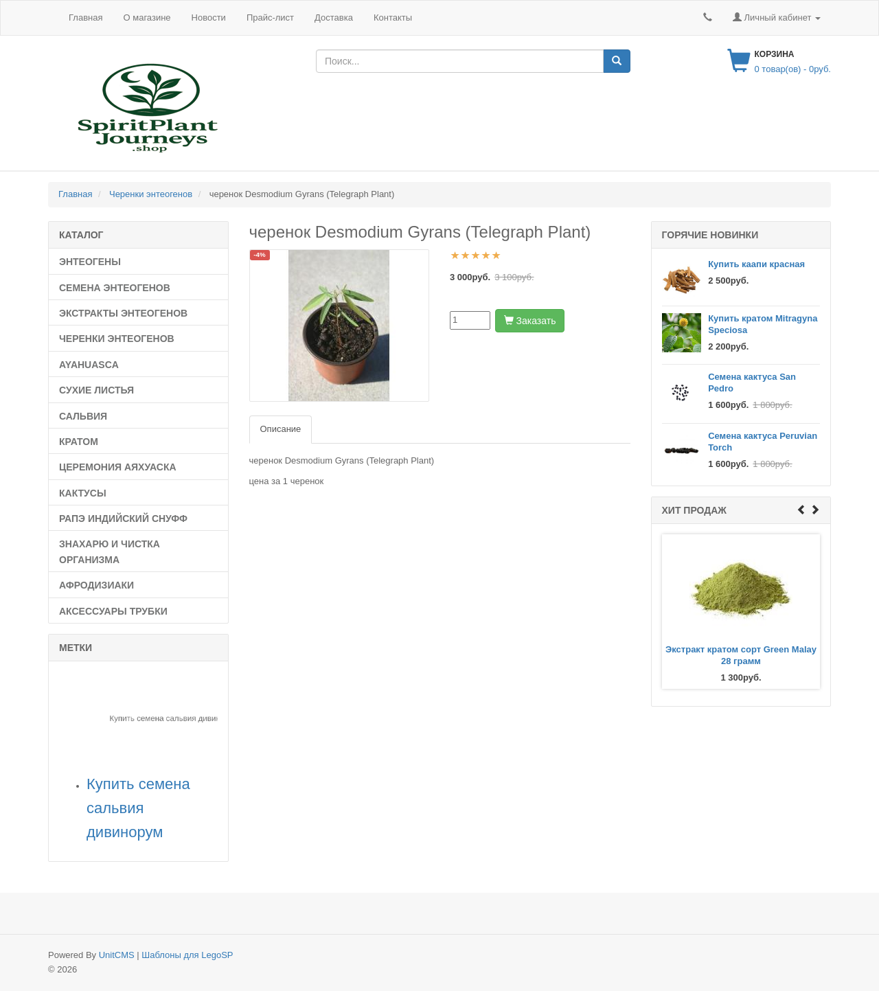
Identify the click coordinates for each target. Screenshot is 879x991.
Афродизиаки (96, 585)
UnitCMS (117, 955)
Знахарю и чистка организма (109, 551)
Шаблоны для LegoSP (187, 955)
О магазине (146, 17)
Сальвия (83, 416)
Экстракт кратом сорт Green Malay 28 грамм (741, 655)
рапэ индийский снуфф (123, 518)
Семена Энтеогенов (114, 287)
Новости (209, 17)
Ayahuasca (89, 364)
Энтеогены (90, 261)
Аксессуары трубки (113, 611)
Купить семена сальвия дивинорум (138, 808)
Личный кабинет (777, 17)
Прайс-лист (270, 17)
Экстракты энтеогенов (123, 313)
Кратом (78, 441)
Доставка (334, 17)
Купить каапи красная (756, 264)
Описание (280, 429)
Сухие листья (96, 390)
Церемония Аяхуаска (117, 467)
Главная (85, 17)
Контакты (393, 17)
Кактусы (82, 493)
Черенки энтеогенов (116, 338)
